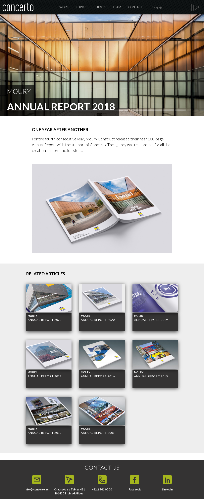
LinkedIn (167, 489)
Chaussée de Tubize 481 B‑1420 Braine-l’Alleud (69, 491)
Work (64, 7)
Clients (99, 7)
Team (117, 7)
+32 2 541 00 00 (102, 489)
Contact (135, 7)
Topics (81, 7)
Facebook (135, 489)
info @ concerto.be (37, 489)
